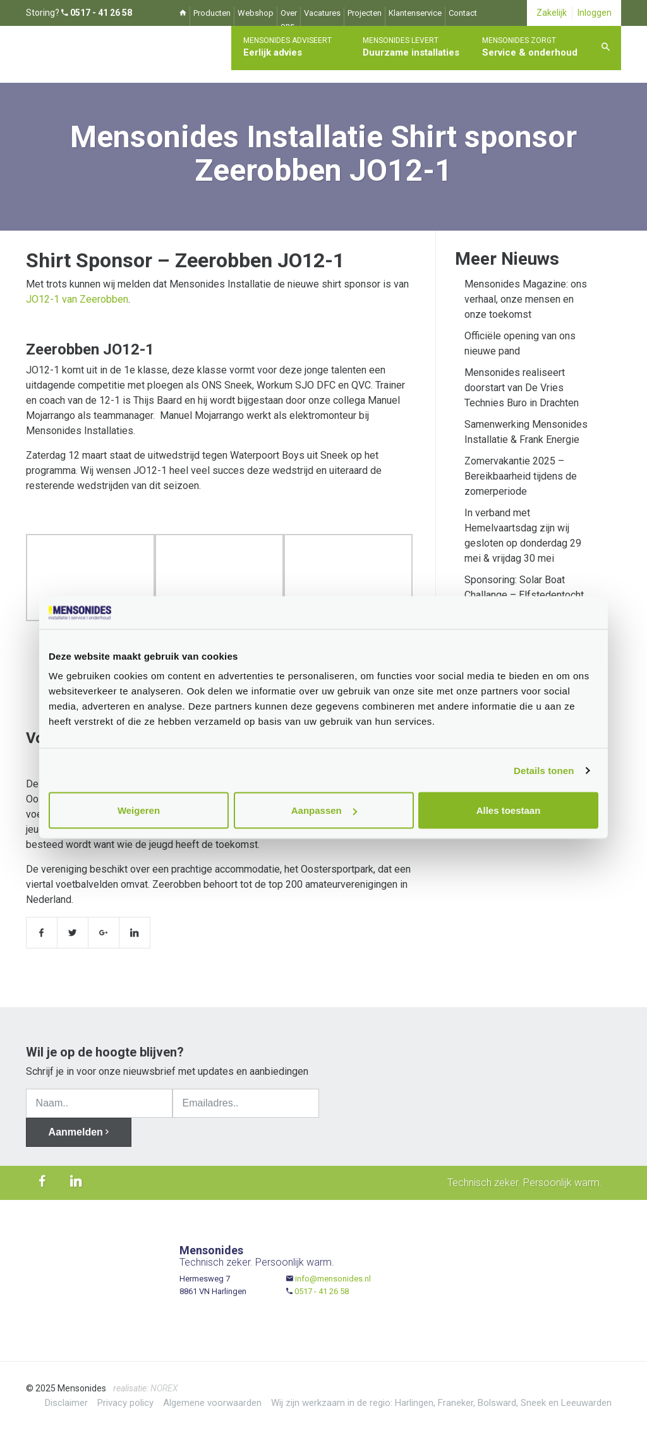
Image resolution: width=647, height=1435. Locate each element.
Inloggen (594, 13)
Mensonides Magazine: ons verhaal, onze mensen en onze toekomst (525, 299)
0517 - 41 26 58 (321, 1291)
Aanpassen (324, 810)
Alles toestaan (508, 810)
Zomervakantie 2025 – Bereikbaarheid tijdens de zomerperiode (520, 476)
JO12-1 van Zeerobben (77, 299)
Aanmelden (79, 1132)
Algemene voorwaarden (212, 1402)
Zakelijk (551, 13)
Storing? (79, 13)
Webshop (256, 13)
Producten (212, 13)
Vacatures (322, 13)
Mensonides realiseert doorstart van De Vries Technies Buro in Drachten (521, 387)
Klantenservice (415, 13)
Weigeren (139, 810)
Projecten (365, 13)
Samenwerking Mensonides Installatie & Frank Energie (526, 431)
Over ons (289, 19)
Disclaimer (66, 1402)
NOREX (164, 1388)
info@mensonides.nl (333, 1278)
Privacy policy (125, 1402)
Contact (463, 13)
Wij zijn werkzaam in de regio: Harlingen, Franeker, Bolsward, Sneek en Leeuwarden (441, 1402)
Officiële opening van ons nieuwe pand (520, 343)
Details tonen (544, 770)
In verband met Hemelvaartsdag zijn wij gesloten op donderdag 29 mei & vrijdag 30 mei (522, 535)
